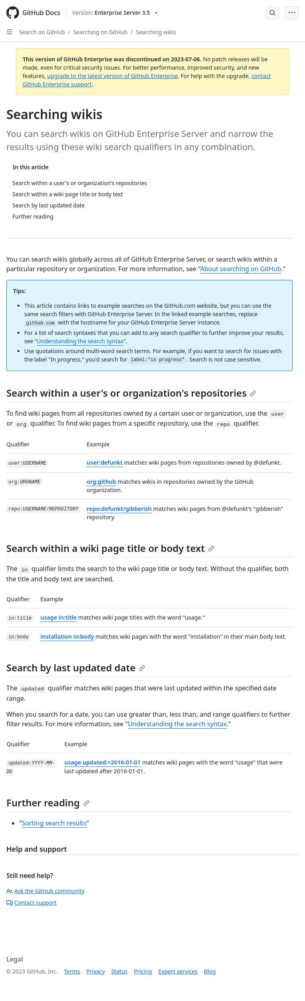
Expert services (178, 971)
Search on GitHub (42, 32)
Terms (72, 971)
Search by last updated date (75, 667)
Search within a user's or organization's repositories (131, 392)
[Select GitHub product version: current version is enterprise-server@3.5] (115, 12)
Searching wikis (156, 32)
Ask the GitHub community (45, 891)
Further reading (47, 802)
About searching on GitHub (240, 268)
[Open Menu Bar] (292, 12)
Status (119, 971)
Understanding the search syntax (80, 341)
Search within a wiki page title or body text (110, 548)
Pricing (143, 971)
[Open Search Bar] (272, 12)
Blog (210, 971)
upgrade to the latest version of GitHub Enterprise (112, 76)
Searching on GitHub (100, 32)
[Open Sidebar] (9, 31)
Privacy (95, 971)
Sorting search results (54, 823)
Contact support (31, 902)
